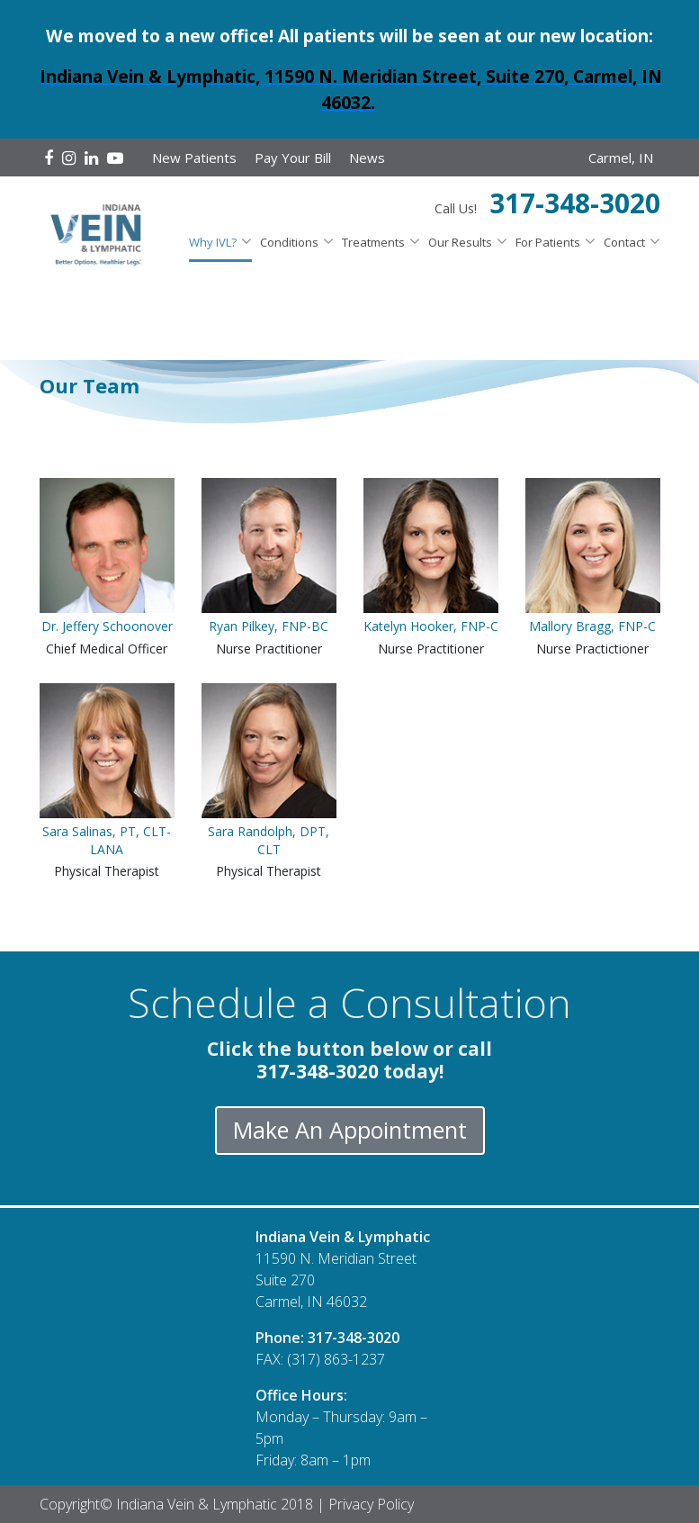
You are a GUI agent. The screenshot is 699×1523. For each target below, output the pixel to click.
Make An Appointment (350, 1129)
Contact (624, 242)
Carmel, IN (620, 158)
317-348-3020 (574, 203)
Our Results (460, 242)
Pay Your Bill (293, 158)
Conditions (289, 242)
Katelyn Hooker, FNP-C (430, 626)
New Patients (194, 158)
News (367, 158)
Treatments (373, 242)
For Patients (547, 242)
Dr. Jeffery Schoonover (107, 626)
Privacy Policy (371, 1504)
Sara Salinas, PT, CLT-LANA (106, 840)
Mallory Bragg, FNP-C (592, 626)
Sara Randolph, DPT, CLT (268, 840)
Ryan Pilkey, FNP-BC (268, 626)
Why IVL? (213, 242)
